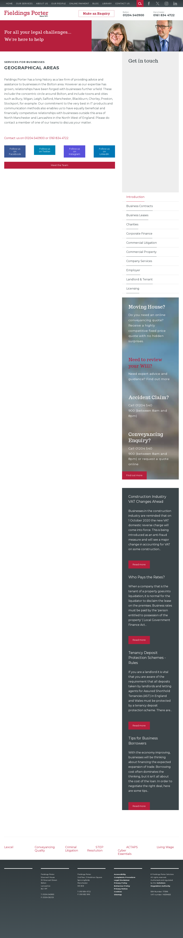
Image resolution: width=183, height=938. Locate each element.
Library (107, 3)
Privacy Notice (121, 889)
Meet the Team (59, 165)
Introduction (135, 197)
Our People (58, 3)
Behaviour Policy (122, 886)
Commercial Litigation (141, 242)
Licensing (132, 288)
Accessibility (120, 874)
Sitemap (118, 895)
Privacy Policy (120, 883)
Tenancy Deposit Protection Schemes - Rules (147, 657)
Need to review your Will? (146, 362)
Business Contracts (139, 206)
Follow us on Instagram (74, 151)
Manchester (158, 12)
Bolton (126, 12)
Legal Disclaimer (121, 880)
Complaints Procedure (124, 877)
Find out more (134, 475)
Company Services (139, 261)
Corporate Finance (139, 233)
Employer (133, 270)
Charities (132, 224)
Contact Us (122, 3)
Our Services (24, 3)
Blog (95, 3)
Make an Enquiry (96, 14)
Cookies (118, 892)
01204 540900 (35, 138)
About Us (42, 3)
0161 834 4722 (59, 138)
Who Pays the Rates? (147, 577)
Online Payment (79, 3)
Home (9, 3)
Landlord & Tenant (139, 279)
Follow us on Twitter (44, 150)
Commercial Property (141, 252)
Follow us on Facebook (15, 151)
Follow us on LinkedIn (104, 151)
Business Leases (137, 215)
